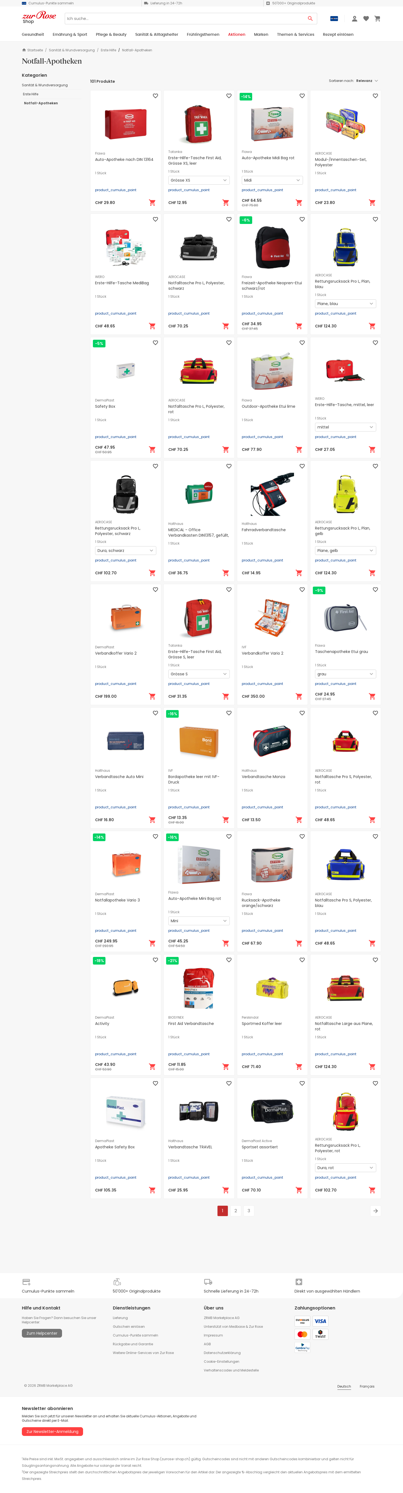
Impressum (213, 1335)
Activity (102, 1023)
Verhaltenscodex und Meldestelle (231, 1370)
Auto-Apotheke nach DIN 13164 (124, 159)
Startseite (32, 50)
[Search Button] (310, 18)
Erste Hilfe (108, 50)
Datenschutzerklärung (222, 1352)
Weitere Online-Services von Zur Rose (143, 1352)
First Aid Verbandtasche (191, 1023)
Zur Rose (256, 1326)
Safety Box (105, 406)
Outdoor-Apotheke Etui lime (268, 406)
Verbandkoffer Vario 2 (116, 653)
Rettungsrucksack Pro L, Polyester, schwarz (117, 530)
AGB (207, 1344)
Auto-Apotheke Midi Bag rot (268, 158)
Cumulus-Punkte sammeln (135, 1335)
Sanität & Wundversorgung (72, 50)
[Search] (184, 18)
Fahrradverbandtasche (264, 530)
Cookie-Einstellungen (221, 1361)
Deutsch (344, 1386)
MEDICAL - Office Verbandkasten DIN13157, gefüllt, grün (198, 535)
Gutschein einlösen (129, 1326)
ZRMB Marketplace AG (222, 1317)
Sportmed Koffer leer (262, 1023)
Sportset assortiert (260, 1147)
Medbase (237, 1326)
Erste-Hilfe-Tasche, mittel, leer (344, 404)
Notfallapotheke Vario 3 (117, 900)
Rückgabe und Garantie (133, 1344)
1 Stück (100, 173)
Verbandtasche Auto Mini (119, 776)
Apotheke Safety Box (115, 1147)
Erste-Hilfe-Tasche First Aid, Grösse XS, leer (195, 160)
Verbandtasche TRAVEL (190, 1147)
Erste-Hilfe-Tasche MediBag (122, 283)
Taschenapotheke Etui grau (341, 651)
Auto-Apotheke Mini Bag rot (194, 898)
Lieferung (120, 1317)
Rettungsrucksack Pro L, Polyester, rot (337, 1148)
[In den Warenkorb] (152, 203)
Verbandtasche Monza (263, 776)
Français (367, 1386)
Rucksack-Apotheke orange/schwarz (261, 902)
